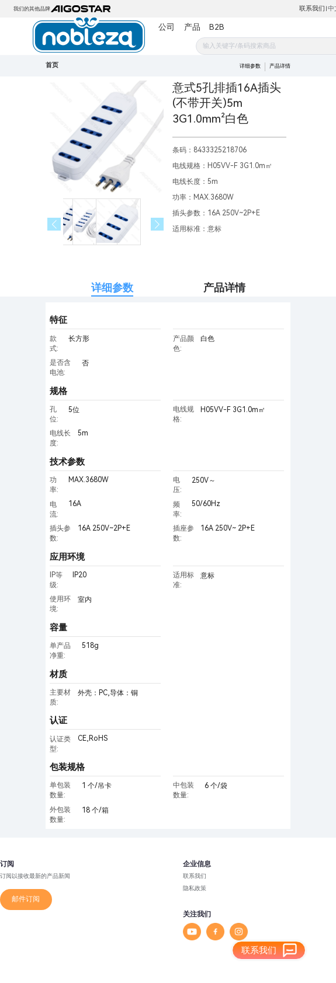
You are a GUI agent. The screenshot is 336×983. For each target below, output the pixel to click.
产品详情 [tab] (224, 287)
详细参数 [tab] (112, 287)
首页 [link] (52, 65)
